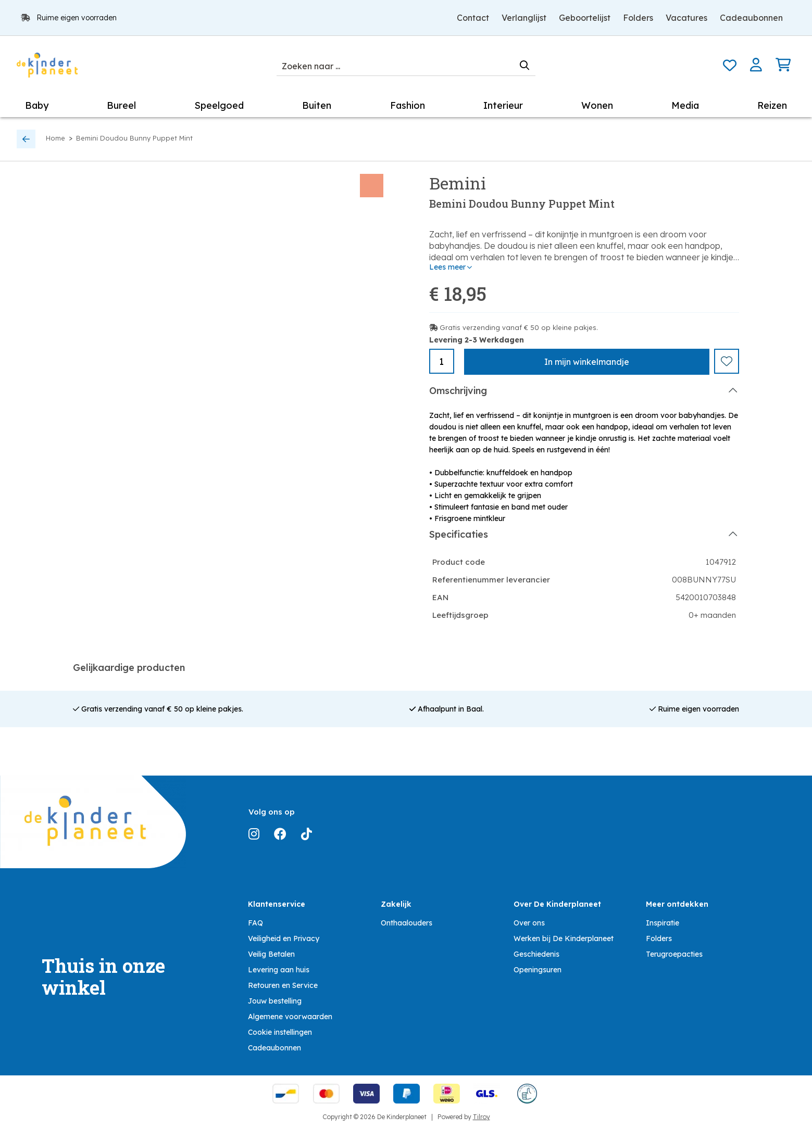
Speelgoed (219, 105)
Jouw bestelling (275, 1000)
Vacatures (686, 17)
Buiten (316, 105)
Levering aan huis (278, 969)
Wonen (597, 105)
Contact (473, 17)
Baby (36, 105)
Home (55, 138)
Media (685, 105)
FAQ (255, 922)
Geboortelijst (584, 17)
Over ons (529, 922)
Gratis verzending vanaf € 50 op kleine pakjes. (519, 327)
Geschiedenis (536, 953)
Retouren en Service (283, 985)
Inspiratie (662, 922)
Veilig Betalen (271, 953)
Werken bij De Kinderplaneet (564, 938)
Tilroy (481, 1116)
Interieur (503, 105)
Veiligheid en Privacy (283, 938)
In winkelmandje (586, 362)
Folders (638, 17)
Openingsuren (537, 969)
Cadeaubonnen (751, 17)
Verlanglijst (524, 17)
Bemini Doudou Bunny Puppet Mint (134, 138)
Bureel (121, 105)
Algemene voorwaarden (290, 1016)
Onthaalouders (406, 922)
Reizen (772, 105)
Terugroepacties (674, 953)
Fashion (407, 105)
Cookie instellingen (280, 1031)
